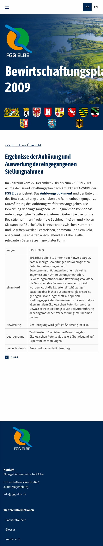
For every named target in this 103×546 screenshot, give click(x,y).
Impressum (12, 539)
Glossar (10, 529)
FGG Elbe (11, 193)
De (87, 7)
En (96, 7)
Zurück (14, 357)
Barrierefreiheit (15, 520)
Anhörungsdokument (56, 193)
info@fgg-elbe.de (14, 494)
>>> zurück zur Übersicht (23, 145)
